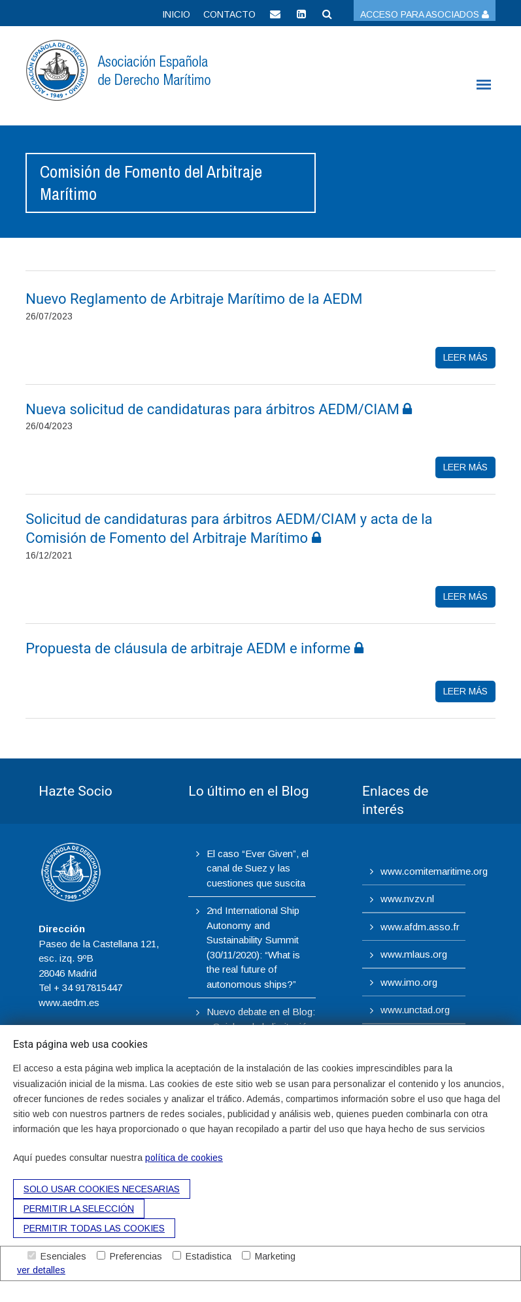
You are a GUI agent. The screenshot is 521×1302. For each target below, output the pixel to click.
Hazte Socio (75, 791)
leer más (465, 357)
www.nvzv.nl (407, 898)
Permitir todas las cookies (94, 1228)
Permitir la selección (79, 1208)
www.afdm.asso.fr (420, 926)
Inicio (176, 14)
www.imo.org (408, 982)
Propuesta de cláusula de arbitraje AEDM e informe (194, 648)
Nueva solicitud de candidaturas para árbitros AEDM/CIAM (218, 409)
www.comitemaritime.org (434, 871)
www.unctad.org (415, 1009)
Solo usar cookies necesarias (102, 1189)
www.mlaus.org (413, 954)
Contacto (229, 14)
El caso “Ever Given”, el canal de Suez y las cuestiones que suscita (258, 868)
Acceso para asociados (424, 14)
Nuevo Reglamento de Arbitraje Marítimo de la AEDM (195, 299)
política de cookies (184, 1157)
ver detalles (41, 1270)
